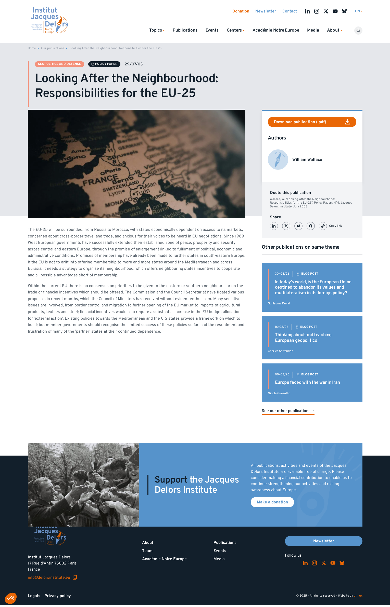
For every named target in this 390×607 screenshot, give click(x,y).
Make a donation (272, 502)
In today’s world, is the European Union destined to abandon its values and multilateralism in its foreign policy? (313, 287)
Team (147, 551)
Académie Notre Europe (276, 30)
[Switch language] (358, 11)
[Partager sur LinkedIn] (274, 226)
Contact (289, 11)
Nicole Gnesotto (279, 393)
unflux (358, 596)
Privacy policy (57, 596)
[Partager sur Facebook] (311, 226)
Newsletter (265, 11)
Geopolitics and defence (59, 64)
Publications (185, 30)
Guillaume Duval (279, 303)
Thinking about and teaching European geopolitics (303, 338)
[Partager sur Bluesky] (298, 226)
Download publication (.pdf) (312, 122)
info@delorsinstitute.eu (52, 577)
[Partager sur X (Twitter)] (286, 226)
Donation (240, 11)
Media (313, 30)
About (147, 542)
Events (212, 30)
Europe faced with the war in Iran (307, 382)
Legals (34, 596)
